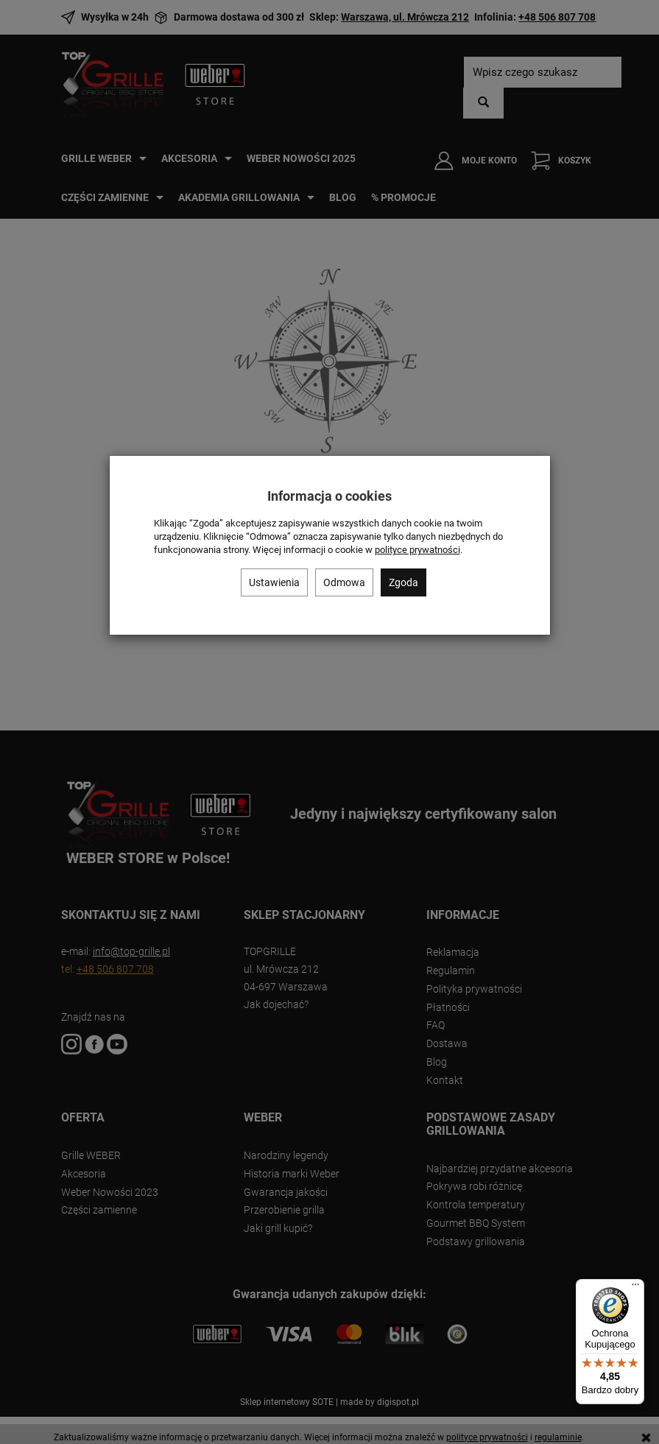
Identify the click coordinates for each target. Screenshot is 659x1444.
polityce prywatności (417, 549)
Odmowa (344, 582)
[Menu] (635, 1288)
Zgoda (403, 582)
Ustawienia (274, 582)
